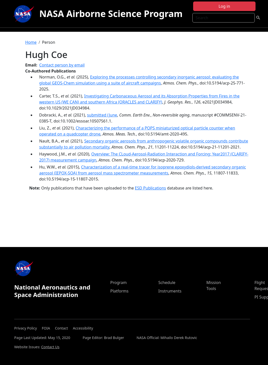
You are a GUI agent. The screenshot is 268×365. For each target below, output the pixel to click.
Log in (224, 6)
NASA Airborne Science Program (110, 14)
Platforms (119, 291)
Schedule (166, 282)
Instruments (170, 291)
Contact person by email (62, 65)
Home (31, 42)
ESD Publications (150, 188)
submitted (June (102, 115)
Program (118, 282)
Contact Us (50, 346)
